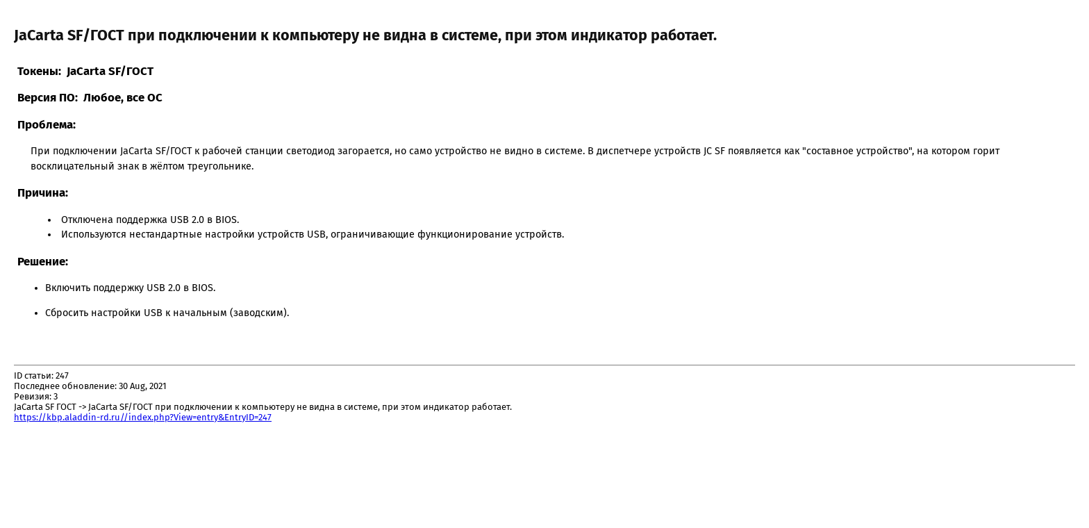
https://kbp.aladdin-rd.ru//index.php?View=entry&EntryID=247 (143, 417)
